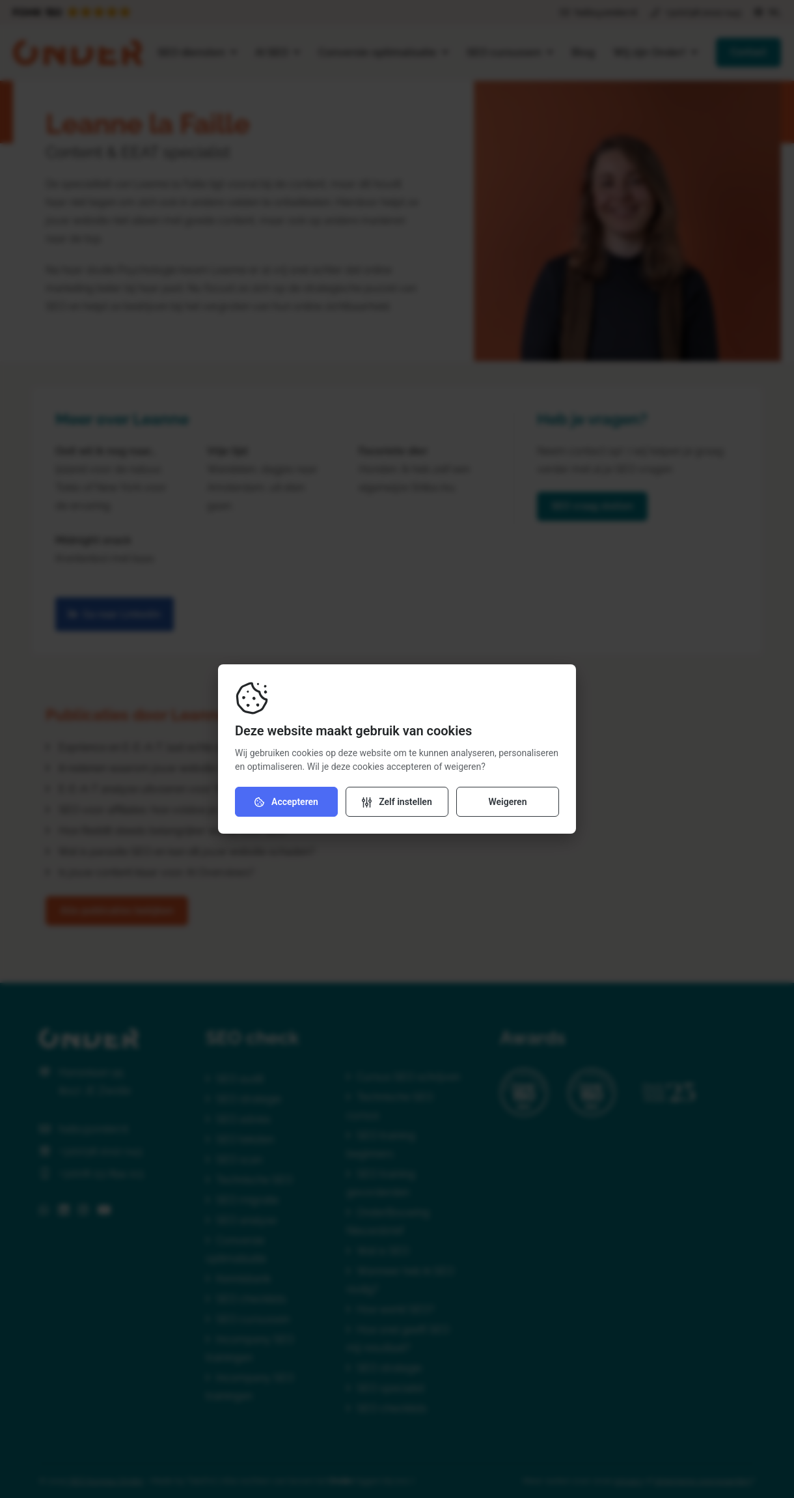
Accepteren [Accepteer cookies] (286, 802)
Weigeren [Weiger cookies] (507, 802)
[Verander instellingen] (397, 802)
